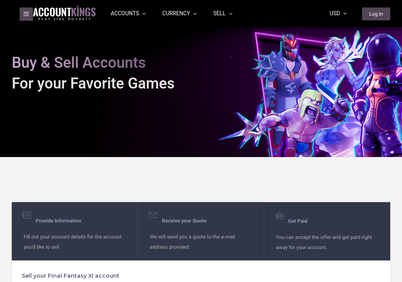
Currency (179, 13)
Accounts (128, 13)
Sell (222, 13)
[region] (201, 141)
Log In (376, 14)
